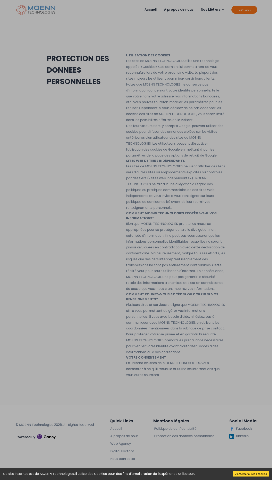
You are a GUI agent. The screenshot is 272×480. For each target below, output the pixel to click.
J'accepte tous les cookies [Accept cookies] (251, 473)
